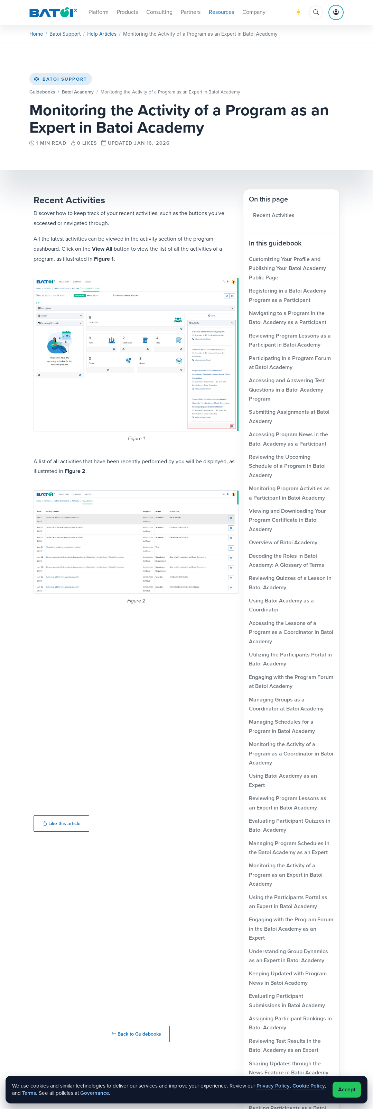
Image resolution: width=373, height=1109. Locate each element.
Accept (346, 1089)
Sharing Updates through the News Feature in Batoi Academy (288, 1069)
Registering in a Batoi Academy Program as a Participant (287, 296)
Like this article (61, 825)
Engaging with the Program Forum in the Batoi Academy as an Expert (291, 930)
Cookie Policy (308, 1086)
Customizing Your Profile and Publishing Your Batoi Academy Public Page (287, 270)
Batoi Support (60, 80)
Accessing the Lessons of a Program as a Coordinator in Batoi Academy (291, 633)
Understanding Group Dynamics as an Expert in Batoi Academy (288, 956)
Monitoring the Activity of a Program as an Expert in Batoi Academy (286, 876)
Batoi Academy (78, 93)
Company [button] (253, 13)
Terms (29, 1093)
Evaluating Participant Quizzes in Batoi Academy (289, 826)
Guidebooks (42, 93)
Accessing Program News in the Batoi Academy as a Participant (288, 440)
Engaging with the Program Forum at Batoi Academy (291, 682)
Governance (94, 1093)
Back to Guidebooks (136, 1035)
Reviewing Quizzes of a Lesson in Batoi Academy (290, 583)
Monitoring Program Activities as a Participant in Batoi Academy (289, 494)
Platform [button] (98, 13)
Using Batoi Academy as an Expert (283, 781)
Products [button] (127, 13)
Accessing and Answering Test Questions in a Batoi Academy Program (287, 391)
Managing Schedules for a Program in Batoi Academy (282, 727)
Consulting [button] (159, 13)
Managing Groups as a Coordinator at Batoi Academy (286, 705)
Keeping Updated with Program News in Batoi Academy (288, 979)
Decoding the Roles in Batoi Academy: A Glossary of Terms (286, 561)
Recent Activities (274, 216)
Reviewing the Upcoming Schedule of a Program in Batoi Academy (287, 467)
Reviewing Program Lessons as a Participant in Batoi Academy (290, 341)
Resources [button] (221, 13)
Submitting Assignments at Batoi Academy (289, 417)
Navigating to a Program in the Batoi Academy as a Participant (287, 318)
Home (36, 35)
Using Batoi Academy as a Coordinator (281, 606)
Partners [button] (191, 13)
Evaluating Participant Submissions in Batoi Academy (287, 1001)
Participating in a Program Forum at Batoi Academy (290, 363)
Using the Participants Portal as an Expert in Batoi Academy (288, 902)
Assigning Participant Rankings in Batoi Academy (290, 1024)
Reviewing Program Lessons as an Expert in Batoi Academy (287, 804)
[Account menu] (336, 13)
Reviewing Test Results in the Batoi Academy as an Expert (285, 1046)
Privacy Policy (273, 1086)
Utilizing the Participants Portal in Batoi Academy (290, 660)
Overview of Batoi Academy (283, 544)
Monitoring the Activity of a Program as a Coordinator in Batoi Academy (291, 755)
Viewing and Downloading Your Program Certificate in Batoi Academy (287, 521)
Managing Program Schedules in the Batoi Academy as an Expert (289, 848)
